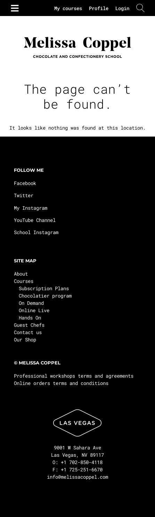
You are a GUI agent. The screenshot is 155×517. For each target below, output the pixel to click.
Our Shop (25, 339)
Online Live (34, 310)
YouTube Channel (35, 220)
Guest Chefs (29, 325)
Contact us (28, 332)
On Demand (31, 303)
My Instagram (30, 208)
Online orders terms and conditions (61, 383)
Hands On (30, 317)
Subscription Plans (44, 288)
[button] (13, 8)
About (21, 273)
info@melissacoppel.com (77, 476)
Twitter (23, 195)
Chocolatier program (45, 295)
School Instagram (36, 232)
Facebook (25, 183)
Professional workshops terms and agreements (73, 375)
